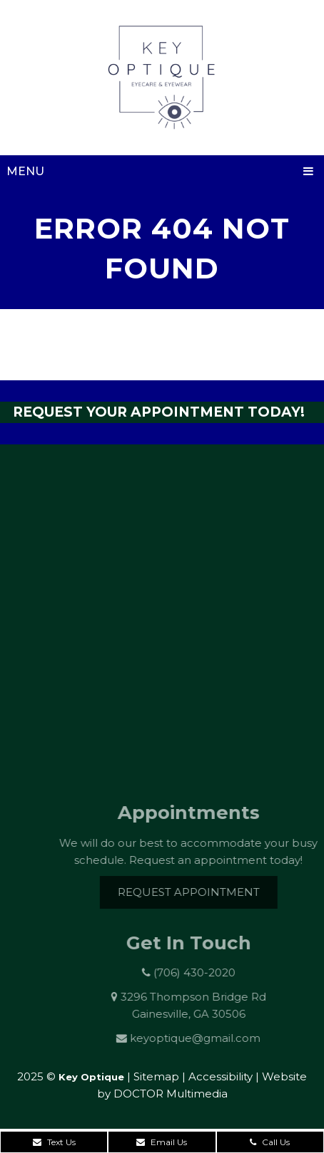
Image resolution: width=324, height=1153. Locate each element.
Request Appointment (197, 892)
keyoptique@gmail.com (203, 1038)
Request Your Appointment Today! (159, 412)
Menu (25, 171)
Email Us (161, 1142)
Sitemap (156, 1076)
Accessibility (220, 1076)
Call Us (270, 1142)
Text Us (54, 1142)
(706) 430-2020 (200, 972)
